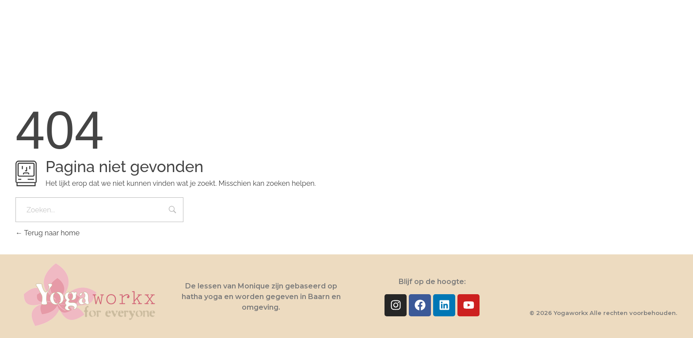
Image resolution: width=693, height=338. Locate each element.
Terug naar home (47, 233)
